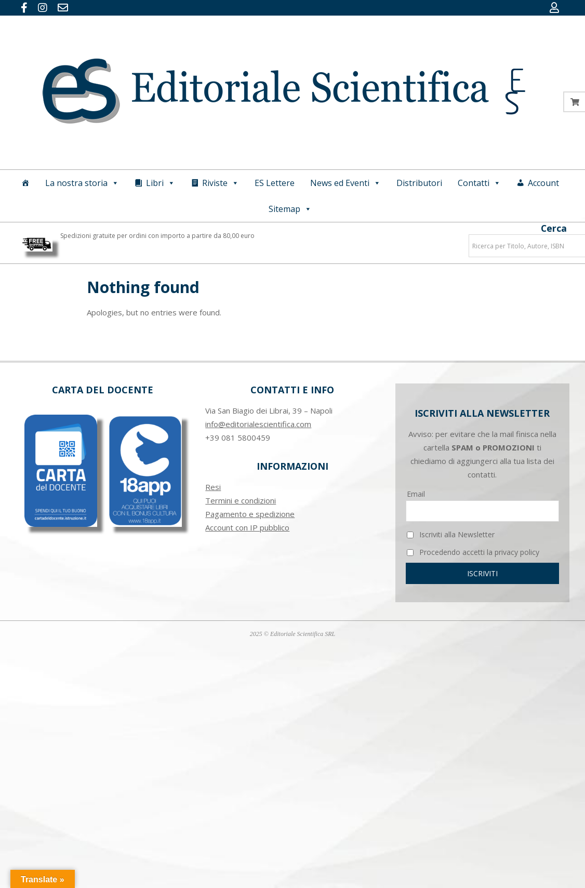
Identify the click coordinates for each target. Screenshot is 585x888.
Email (416, 494)
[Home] (25, 183)
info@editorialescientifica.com (258, 424)
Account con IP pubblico (247, 527)
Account (543, 183)
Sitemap (290, 209)
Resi (213, 487)
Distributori (419, 183)
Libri (160, 183)
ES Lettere (275, 183)
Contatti (479, 183)
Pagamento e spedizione (250, 514)
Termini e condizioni (240, 500)
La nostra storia (82, 183)
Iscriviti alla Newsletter (451, 534)
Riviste (220, 183)
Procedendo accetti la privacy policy (473, 552)
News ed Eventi (345, 183)
